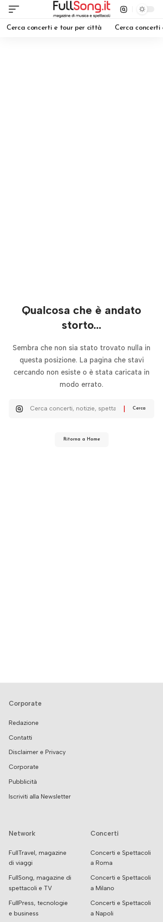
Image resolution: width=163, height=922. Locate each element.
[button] (16, 9)
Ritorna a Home (81, 439)
